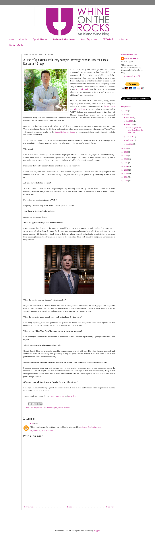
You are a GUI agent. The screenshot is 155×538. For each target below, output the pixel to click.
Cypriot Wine (47, 408)
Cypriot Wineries (40, 40)
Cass (32, 423)
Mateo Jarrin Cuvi (131, 58)
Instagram (60, 396)
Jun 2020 (130, 121)
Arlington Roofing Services (90, 427)
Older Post (110, 507)
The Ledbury (79, 109)
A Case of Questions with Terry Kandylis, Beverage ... (134, 130)
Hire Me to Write (16, 45)
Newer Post (28, 507)
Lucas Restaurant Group (65, 132)
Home (11, 40)
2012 (126, 173)
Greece (60, 408)
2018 (126, 152)
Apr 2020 (130, 137)
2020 (126, 114)
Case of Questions (89, 40)
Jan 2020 (129, 144)
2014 (126, 166)
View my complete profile (131, 76)
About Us (23, 40)
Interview (67, 408)
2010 (126, 181)
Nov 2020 (130, 117)
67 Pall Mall (82, 89)
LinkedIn (72, 396)
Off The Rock (108, 40)
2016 (126, 159)
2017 (126, 155)
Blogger (97, 531)
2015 (126, 163)
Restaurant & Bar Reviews (64, 40)
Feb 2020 (130, 140)
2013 (126, 170)
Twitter (52, 396)
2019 (126, 148)
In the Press (124, 40)
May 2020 (130, 124)
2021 (126, 111)
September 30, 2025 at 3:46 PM (41, 430)
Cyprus (54, 408)
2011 (126, 177)
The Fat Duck (109, 106)
